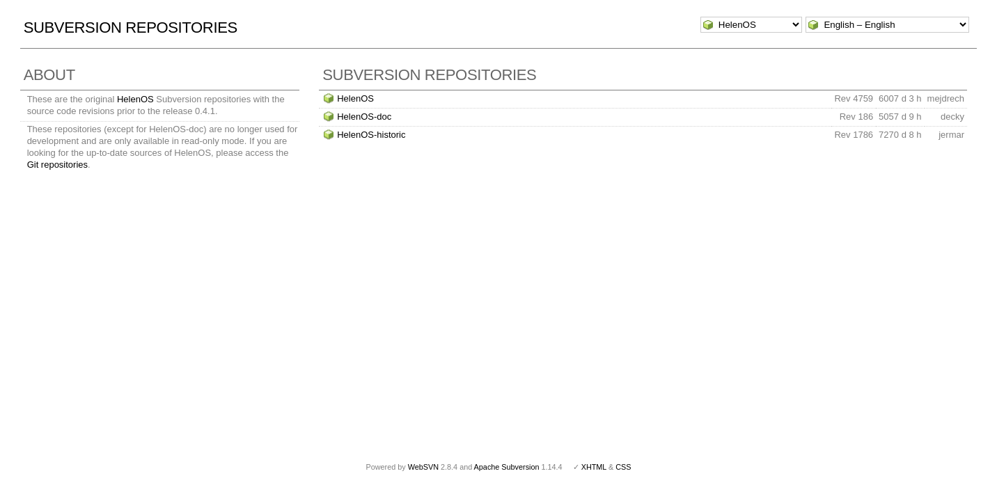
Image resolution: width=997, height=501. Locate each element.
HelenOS (135, 99)
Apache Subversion (507, 467)
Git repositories (57, 164)
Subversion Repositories (130, 27)
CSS (623, 467)
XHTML (593, 467)
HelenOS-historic (371, 134)
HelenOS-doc (364, 116)
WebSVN (423, 467)
